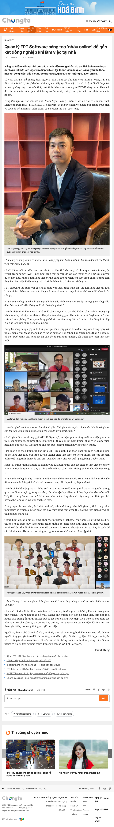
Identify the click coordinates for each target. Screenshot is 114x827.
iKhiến (73, 801)
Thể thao (46, 29)
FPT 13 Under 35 (68, 29)
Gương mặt (63, 801)
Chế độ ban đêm (104, 29)
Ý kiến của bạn (57, 698)
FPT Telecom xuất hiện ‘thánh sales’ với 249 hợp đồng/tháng (36, 669)
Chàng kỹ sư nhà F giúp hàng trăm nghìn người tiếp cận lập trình (37, 677)
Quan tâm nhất (25, 690)
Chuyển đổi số (52, 801)
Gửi (103, 698)
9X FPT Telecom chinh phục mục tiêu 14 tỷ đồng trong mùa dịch (38, 673)
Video (85, 801)
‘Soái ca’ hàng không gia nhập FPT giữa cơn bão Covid (33, 664)
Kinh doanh (12, 29)
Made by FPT (51, 806)
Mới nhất (41, 690)
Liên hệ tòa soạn (11, 788)
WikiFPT (86, 814)
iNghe (87, 30)
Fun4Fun (74, 806)
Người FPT (31, 29)
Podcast (86, 810)
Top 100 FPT (101, 809)
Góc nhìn (62, 810)
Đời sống (62, 806)
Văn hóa (39, 29)
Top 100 (78, 29)
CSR (93, 30)
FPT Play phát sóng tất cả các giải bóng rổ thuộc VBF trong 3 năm (28, 774)
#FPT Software (44, 714)
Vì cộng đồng (76, 810)
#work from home (64, 714)
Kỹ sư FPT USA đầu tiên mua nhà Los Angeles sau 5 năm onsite (37, 656)
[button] (110, 753)
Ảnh (84, 806)
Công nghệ (21, 29)
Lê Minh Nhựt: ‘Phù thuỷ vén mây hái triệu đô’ (29, 660)
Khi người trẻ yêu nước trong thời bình (79, 772)
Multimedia (57, 30)
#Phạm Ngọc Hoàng (22, 714)
